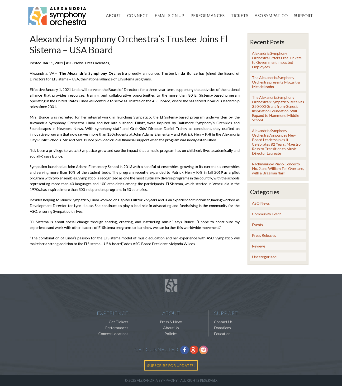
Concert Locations (113, 333)
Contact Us (223, 321)
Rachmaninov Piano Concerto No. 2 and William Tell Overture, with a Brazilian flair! (278, 168)
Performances (207, 15)
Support (303, 15)
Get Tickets (118, 321)
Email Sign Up (169, 15)
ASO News (261, 203)
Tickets (239, 15)
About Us (171, 327)
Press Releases (264, 235)
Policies (171, 333)
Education (222, 333)
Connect (137, 15)
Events (257, 224)
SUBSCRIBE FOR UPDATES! (171, 365)
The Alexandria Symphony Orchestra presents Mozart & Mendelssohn (276, 82)
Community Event (266, 214)
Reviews (259, 246)
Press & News (171, 321)
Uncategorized (264, 256)
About (113, 15)
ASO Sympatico (271, 15)
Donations (222, 327)
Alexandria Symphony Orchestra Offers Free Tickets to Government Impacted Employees (277, 60)
